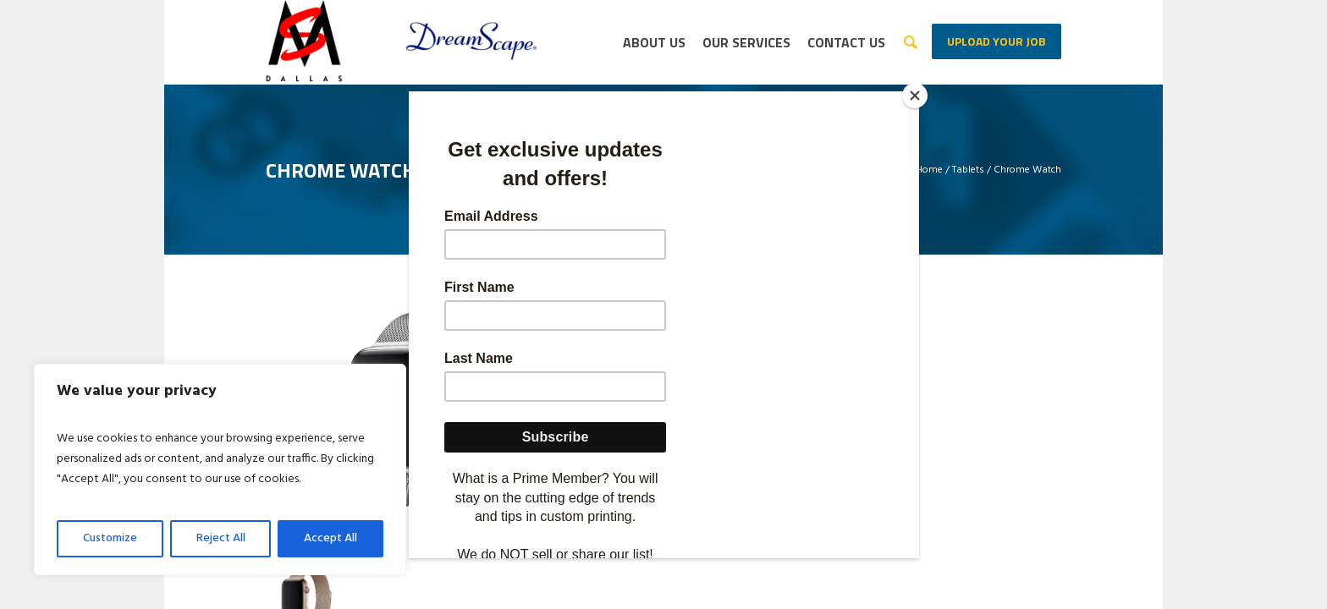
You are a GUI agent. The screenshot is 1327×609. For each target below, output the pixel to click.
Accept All (330, 538)
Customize (110, 538)
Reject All (220, 538)
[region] (220, 469)
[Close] (915, 95)
